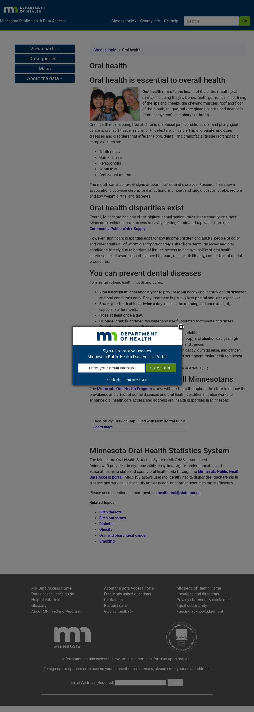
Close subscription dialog (181, 327)
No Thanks (114, 380)
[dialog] (127, 356)
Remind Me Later (136, 380)
